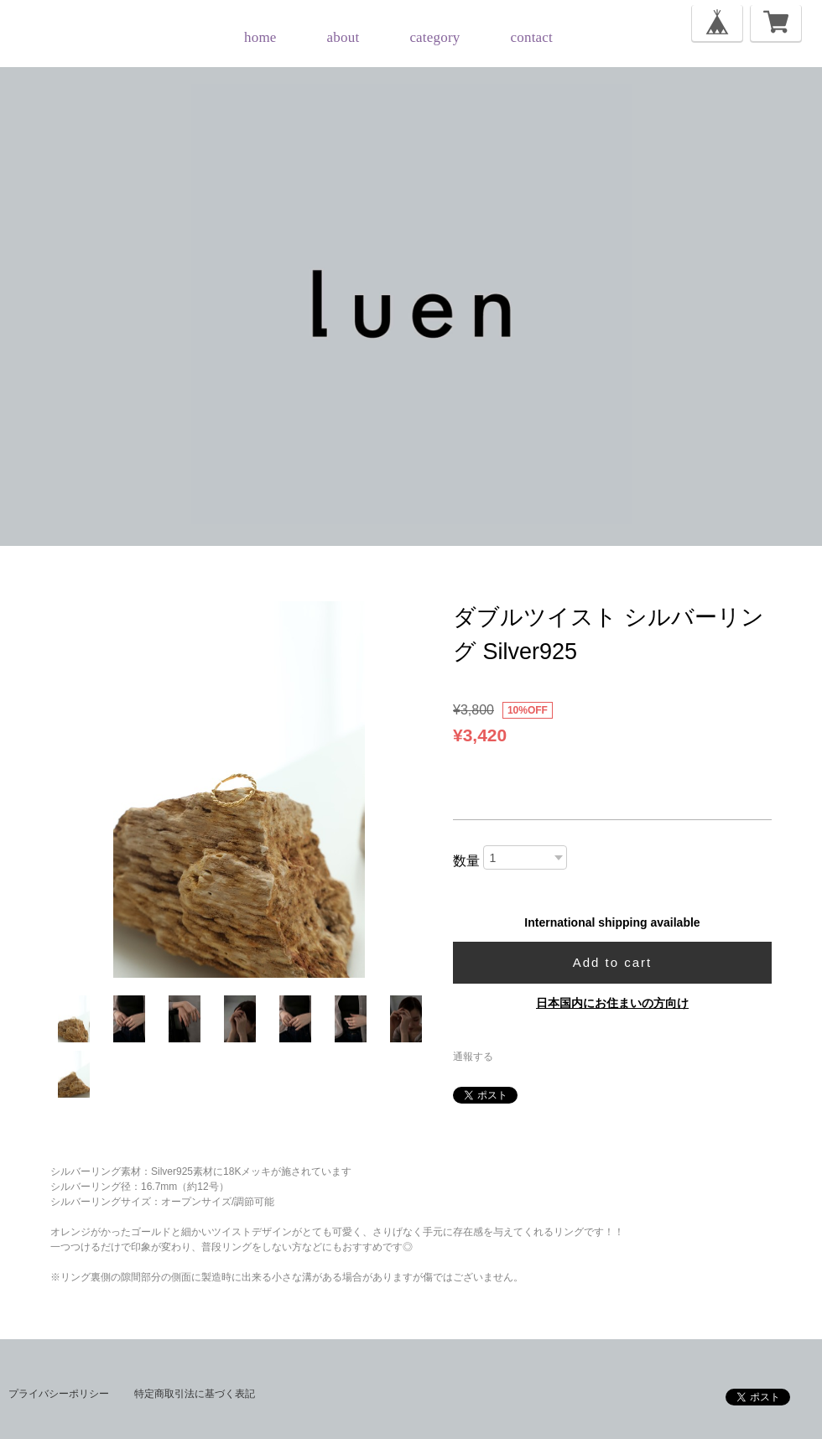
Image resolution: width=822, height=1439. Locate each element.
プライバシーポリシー (58, 1394)
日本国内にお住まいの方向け (612, 1003)
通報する (473, 1057)
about (343, 37)
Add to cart (613, 962)
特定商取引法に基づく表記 (194, 1394)
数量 (466, 861)
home (260, 37)
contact (532, 37)
